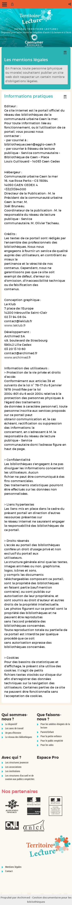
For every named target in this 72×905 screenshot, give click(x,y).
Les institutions (12, 771)
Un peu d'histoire (13, 732)
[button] (70, 4)
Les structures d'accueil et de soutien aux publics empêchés (19, 777)
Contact (9, 871)
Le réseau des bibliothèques (18, 737)
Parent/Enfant (47, 732)
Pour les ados (47, 745)
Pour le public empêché (52, 740)
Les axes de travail (14, 728)
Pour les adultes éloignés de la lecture (55, 725)
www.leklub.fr (15, 325)
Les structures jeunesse (16, 762)
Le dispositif (11, 724)
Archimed (23, 897)
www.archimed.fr (17, 357)
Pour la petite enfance (51, 736)
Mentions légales (13, 867)
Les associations (13, 767)
